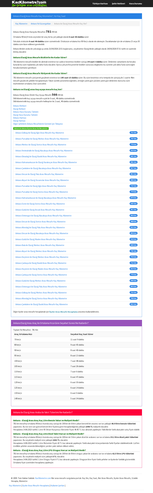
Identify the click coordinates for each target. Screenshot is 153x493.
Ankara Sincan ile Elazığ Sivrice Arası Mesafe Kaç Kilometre (40, 221)
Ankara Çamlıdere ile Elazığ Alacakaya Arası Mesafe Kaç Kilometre (43, 168)
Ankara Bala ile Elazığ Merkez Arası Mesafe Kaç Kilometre (39, 245)
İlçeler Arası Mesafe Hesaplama (63, 312)
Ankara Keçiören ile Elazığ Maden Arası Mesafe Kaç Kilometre (41, 269)
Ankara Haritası (19, 117)
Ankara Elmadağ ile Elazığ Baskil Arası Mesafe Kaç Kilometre (40, 156)
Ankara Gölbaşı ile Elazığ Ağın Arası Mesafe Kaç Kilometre (39, 132)
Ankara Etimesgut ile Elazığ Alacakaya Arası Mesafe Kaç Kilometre (43, 215)
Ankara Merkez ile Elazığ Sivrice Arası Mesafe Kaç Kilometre (40, 144)
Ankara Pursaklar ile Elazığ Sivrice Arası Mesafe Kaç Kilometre (41, 192)
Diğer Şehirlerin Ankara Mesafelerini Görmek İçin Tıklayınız (38, 123)
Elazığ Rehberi (19, 109)
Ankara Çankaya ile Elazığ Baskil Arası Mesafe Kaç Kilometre (40, 263)
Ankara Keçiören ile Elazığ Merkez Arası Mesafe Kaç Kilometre (41, 257)
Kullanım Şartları (57, 485)
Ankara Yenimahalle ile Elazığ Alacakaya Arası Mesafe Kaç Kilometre (43, 150)
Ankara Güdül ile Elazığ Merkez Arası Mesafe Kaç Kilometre (40, 280)
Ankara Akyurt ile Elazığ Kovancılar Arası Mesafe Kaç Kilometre (42, 180)
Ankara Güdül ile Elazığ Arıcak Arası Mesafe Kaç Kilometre (39, 209)
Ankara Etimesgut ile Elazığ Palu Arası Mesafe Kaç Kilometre (41, 286)
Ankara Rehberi (19, 105)
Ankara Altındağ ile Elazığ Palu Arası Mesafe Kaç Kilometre (40, 227)
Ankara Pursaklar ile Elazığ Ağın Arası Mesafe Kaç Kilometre (40, 186)
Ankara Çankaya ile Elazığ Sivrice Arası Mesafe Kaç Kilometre (41, 274)
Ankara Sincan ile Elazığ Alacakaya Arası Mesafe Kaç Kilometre (41, 233)
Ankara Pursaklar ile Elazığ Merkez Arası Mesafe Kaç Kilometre (42, 138)
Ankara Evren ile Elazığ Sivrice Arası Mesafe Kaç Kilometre (40, 203)
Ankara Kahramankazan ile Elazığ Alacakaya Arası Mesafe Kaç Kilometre (45, 198)
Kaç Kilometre (15, 485)
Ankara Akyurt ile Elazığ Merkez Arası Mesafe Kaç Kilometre (40, 251)
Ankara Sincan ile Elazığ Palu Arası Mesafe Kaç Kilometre (39, 174)
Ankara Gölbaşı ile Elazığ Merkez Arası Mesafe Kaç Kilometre (41, 292)
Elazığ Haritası (19, 120)
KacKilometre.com (43, 478)
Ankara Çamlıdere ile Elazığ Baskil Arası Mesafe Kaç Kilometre (41, 304)
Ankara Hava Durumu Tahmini (25, 111)
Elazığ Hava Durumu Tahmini (25, 115)
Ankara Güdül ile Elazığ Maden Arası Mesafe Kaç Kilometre (40, 239)
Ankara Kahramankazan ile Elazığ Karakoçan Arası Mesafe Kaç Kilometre (46, 162)
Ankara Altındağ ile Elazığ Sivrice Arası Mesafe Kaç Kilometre (41, 298)
